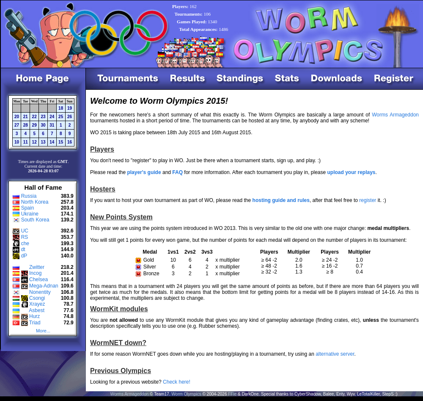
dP (24, 256)
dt (23, 249)
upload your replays (351, 172)
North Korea (35, 202)
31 (51, 125)
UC (24, 231)
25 (60, 116)
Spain (27, 208)
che (25, 243)
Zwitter (36, 267)
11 (25, 142)
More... (43, 330)
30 (43, 125)
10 (16, 142)
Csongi (37, 298)
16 (69, 142)
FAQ (177, 172)
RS (24, 237)
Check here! (176, 382)
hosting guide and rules (281, 200)
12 (34, 142)
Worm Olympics (186, 394)
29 (34, 125)
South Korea (35, 220)
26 (69, 116)
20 (16, 116)
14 (51, 142)
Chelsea (38, 279)
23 (43, 116)
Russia (29, 196)
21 (25, 116)
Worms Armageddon (395, 115)
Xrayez (37, 304)
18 (60, 108)
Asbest (36, 310)
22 (34, 116)
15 (60, 142)
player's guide (144, 172)
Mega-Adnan (43, 286)
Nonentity (40, 292)
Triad (35, 323)
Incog (35, 273)
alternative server (335, 354)
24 (51, 116)
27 (16, 125)
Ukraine (29, 214)
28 (25, 125)
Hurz (34, 316)
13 (43, 142)
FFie (232, 394)
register (367, 200)
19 (69, 108)
